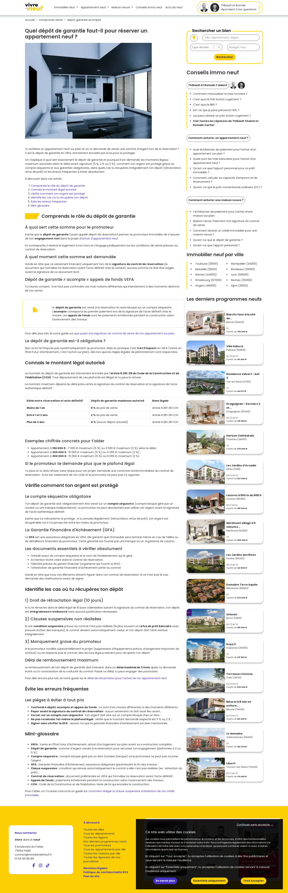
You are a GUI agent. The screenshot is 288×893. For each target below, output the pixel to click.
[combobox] (206, 47)
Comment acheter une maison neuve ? (216, 200)
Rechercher (224, 57)
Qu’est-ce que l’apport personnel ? (216, 245)
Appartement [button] (94, 7)
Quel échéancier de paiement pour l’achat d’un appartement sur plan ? (224, 151)
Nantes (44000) (206, 274)
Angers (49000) (205, 285)
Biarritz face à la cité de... (240, 316)
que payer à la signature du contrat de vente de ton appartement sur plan (124, 333)
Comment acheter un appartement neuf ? (218, 138)
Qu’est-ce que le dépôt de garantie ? (218, 240)
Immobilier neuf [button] (65, 7)
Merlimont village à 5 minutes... (240, 525)
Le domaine (234, 733)
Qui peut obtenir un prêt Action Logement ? (222, 116)
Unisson (231, 614)
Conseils (149, 7)
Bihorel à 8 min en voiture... (238, 704)
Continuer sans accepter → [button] (255, 824)
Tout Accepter (253, 881)
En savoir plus (165, 881)
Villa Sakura (234, 346)
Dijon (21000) (239, 285)
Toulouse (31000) (206, 264)
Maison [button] (121, 7)
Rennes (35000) (241, 280)
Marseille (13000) (206, 269)
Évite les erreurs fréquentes (49, 201)
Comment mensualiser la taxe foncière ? (220, 94)
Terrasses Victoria (239, 674)
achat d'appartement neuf (100, 238)
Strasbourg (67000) (208, 280)
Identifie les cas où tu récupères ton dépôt (59, 197)
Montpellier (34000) (244, 264)
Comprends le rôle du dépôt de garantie (58, 186)
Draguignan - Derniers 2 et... (243, 406)
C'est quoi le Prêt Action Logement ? (217, 99)
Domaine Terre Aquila (241, 584)
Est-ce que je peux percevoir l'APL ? (216, 110)
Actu (174, 7)
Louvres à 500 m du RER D (244, 495)
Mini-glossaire (40, 205)
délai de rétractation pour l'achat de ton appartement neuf (127, 678)
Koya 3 (231, 644)
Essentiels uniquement (209, 881)
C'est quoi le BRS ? (205, 104)
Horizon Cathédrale (240, 435)
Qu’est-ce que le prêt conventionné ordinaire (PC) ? (227, 187)
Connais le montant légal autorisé (53, 189)
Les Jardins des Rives (241, 555)
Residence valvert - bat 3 (243, 376)
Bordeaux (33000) (243, 269)
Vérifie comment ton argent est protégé (58, 193)
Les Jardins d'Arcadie (241, 465)
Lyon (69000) (240, 274)
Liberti (230, 763)
